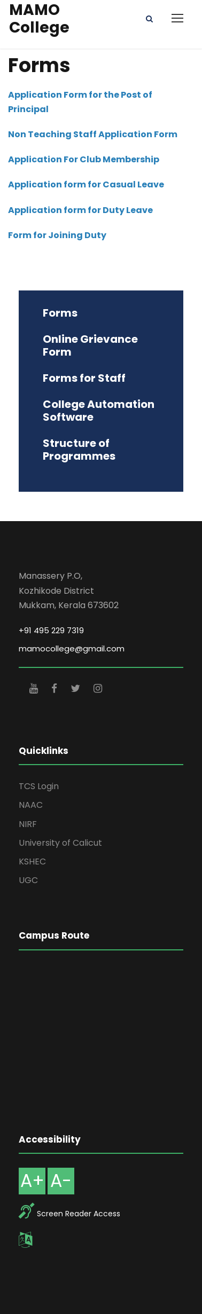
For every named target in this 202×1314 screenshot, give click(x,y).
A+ (32, 1180)
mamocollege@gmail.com (72, 648)
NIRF (28, 824)
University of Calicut (60, 843)
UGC (28, 880)
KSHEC (32, 861)
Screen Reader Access (78, 1213)
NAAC (31, 805)
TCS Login (39, 786)
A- (61, 1180)
